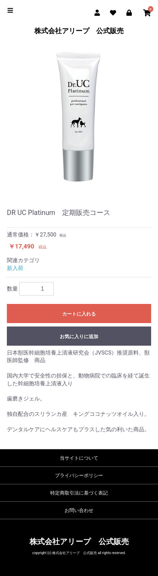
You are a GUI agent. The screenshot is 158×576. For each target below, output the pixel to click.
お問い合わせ (79, 510)
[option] (79, 117)
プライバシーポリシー (79, 475)
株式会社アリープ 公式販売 (79, 31)
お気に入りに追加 (79, 336)
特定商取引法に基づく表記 (79, 493)
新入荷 (15, 268)
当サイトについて (79, 458)
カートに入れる (79, 314)
